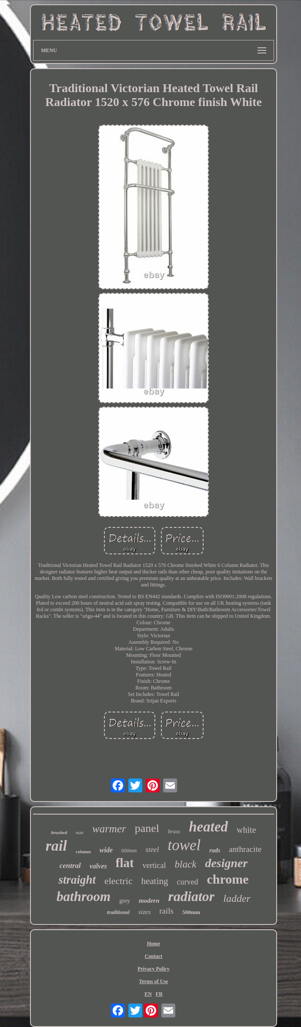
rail (56, 846)
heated (208, 827)
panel (147, 828)
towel (184, 845)
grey (124, 901)
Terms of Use (153, 981)
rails (166, 910)
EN (148, 994)
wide (106, 850)
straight (77, 879)
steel (152, 849)
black (186, 864)
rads (214, 850)
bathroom (83, 896)
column (83, 851)
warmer (109, 829)
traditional (118, 912)
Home (154, 944)
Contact (154, 956)
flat (125, 863)
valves (98, 866)
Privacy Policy (153, 969)
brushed (59, 832)
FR (159, 994)
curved (187, 882)
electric (118, 880)
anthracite (245, 849)
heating (154, 881)
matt (80, 832)
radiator (191, 896)
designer (226, 863)
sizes (144, 911)
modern (149, 900)
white (246, 830)
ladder (237, 898)
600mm (129, 851)
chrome (227, 879)
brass (174, 831)
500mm (191, 912)
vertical (154, 865)
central (70, 865)
